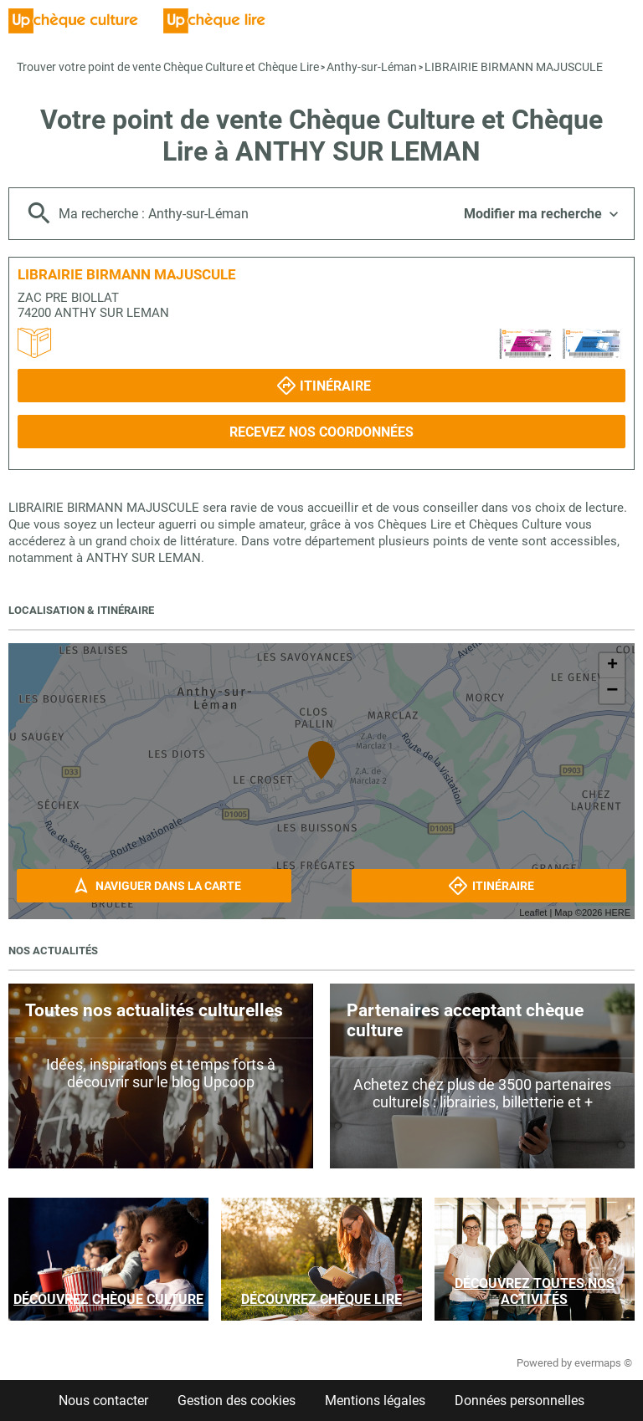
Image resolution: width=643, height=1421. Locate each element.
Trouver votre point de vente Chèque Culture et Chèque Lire (168, 67)
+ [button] (612, 665)
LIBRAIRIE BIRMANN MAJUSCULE (513, 67)
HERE (617, 912)
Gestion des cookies (236, 1400)
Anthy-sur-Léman (372, 67)
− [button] (612, 690)
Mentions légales (375, 1400)
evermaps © (603, 1363)
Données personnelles (519, 1400)
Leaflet (533, 912)
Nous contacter (103, 1400)
